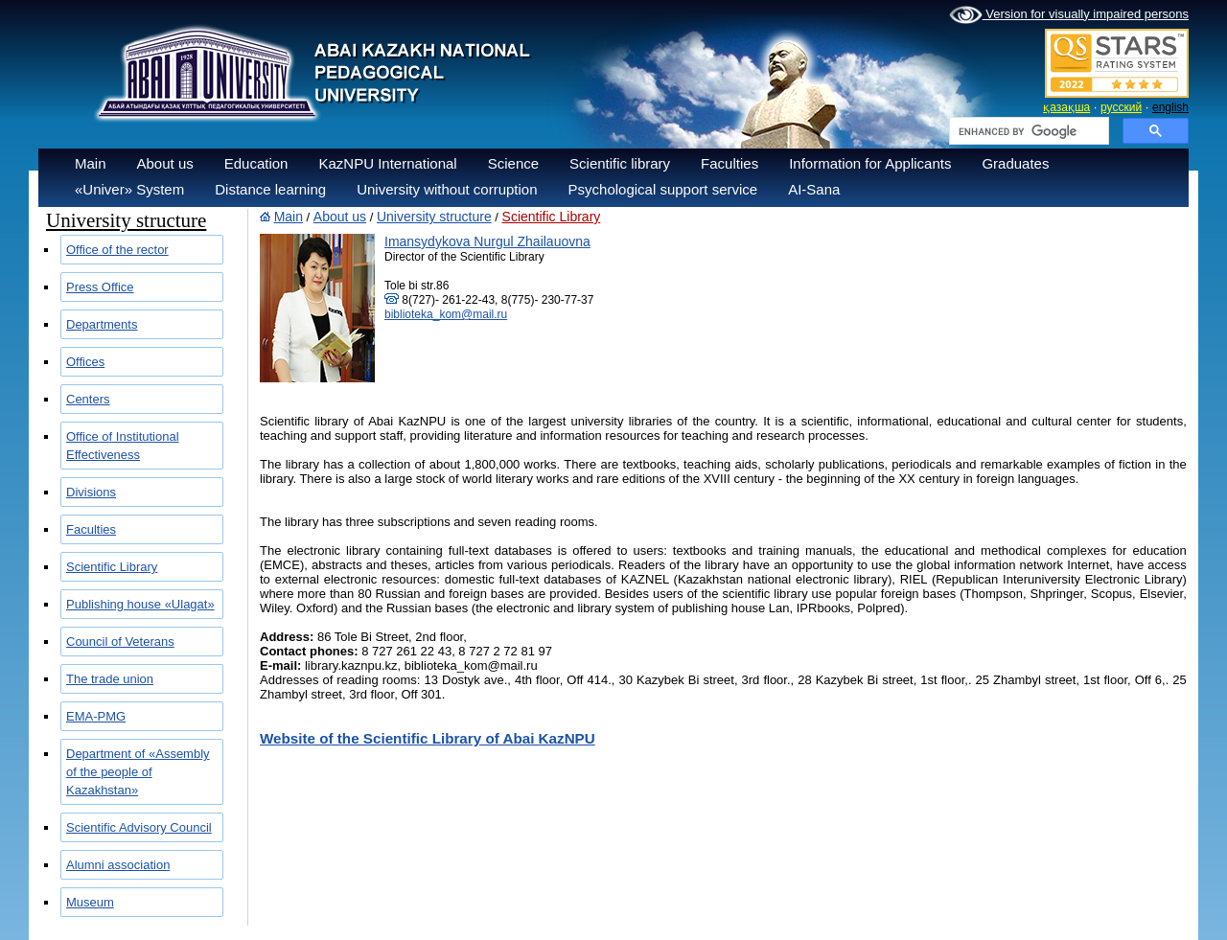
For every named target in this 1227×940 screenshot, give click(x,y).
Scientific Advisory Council (139, 827)
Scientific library (619, 163)
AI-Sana (814, 189)
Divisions (91, 492)
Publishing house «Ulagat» (140, 604)
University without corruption (447, 189)
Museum (90, 902)
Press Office (100, 287)
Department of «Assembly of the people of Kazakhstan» (138, 771)
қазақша (1066, 107)
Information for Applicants (870, 163)
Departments (101, 324)
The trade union (109, 679)
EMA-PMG (96, 716)
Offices (85, 362)
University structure (434, 216)
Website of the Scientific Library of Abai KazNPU (427, 738)
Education (256, 163)
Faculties (729, 163)
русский (1121, 107)
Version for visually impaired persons (1069, 15)
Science (513, 163)
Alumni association (118, 865)
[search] (1027, 131)
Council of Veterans (120, 641)
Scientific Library (111, 567)
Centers (88, 399)
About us (165, 163)
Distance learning (270, 189)
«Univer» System (129, 189)
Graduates (1015, 163)
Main (90, 163)
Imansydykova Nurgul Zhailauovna (487, 241)
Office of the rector (117, 249)
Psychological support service (663, 189)
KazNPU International (387, 163)
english (1170, 107)
